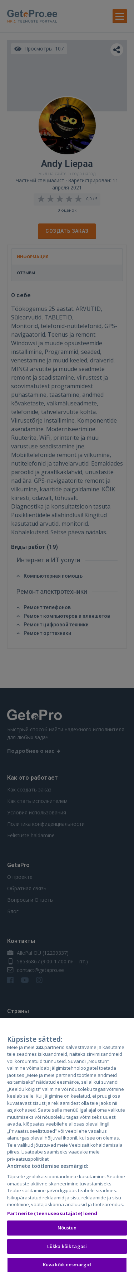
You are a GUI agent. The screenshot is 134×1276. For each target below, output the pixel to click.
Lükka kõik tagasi (67, 1247)
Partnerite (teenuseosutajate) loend (52, 1214)
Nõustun (67, 1229)
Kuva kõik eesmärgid (67, 1266)
